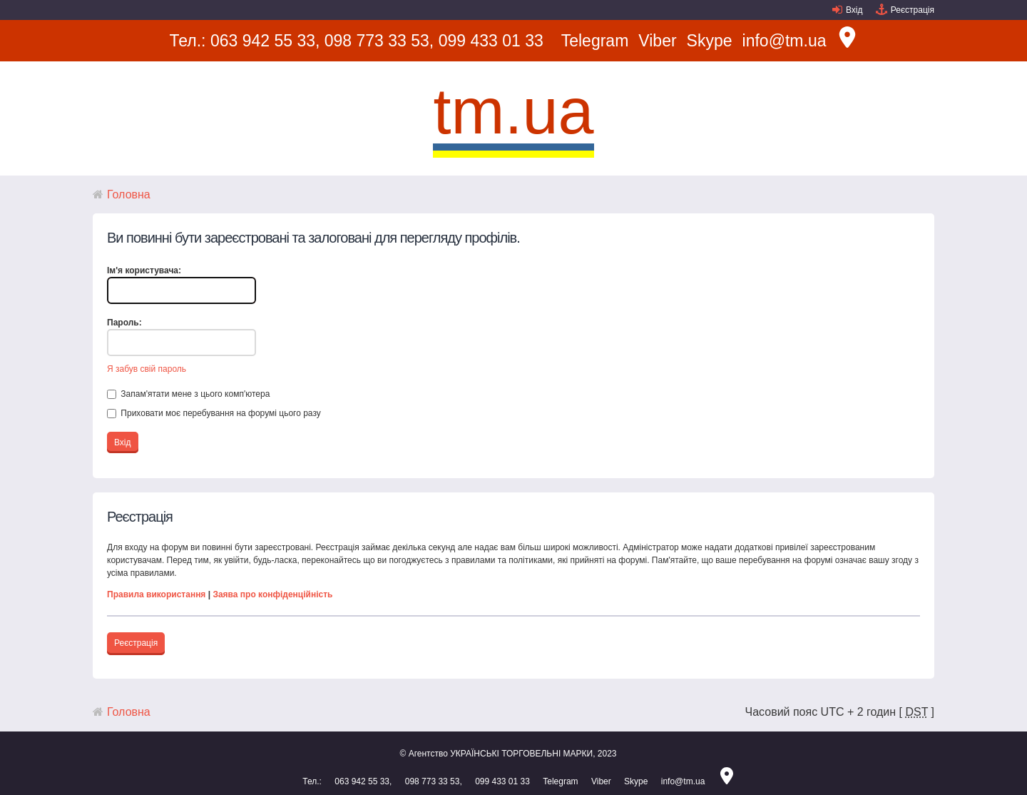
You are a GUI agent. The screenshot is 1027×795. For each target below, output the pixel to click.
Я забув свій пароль (146, 369)
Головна (128, 194)
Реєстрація (912, 10)
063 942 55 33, (265, 40)
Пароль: (124, 323)
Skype (709, 40)
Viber (657, 40)
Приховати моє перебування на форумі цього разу (214, 413)
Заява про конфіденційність (272, 594)
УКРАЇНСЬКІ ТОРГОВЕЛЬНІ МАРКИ (521, 754)
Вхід (854, 10)
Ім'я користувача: (144, 270)
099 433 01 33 (491, 40)
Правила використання (156, 594)
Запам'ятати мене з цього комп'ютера (188, 394)
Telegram (595, 40)
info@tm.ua (784, 40)
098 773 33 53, (379, 40)
